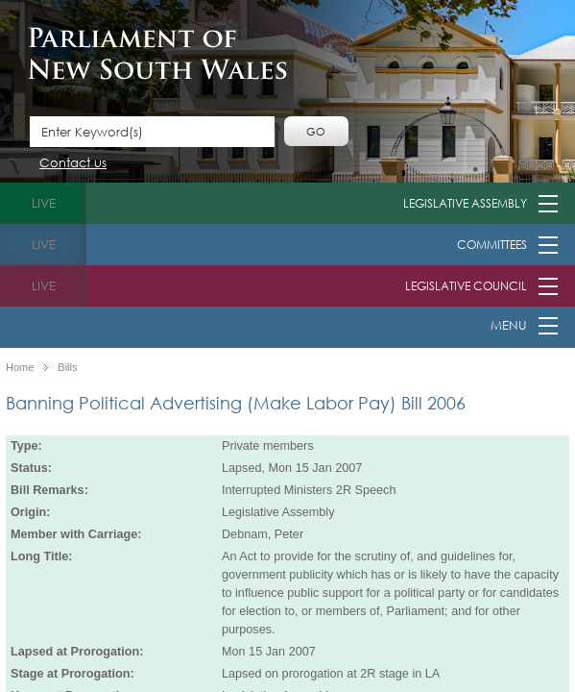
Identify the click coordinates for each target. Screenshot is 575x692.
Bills (67, 367)
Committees (492, 244)
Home (20, 367)
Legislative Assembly (465, 203)
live (44, 203)
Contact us (73, 164)
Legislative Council (466, 286)
